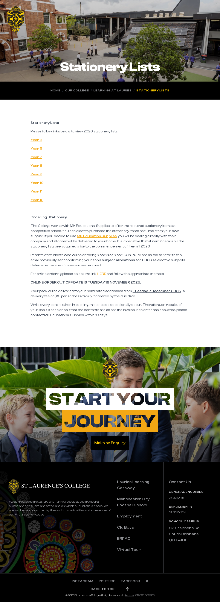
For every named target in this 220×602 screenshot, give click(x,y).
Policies (129, 595)
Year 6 (36, 148)
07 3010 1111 (176, 497)
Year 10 (37, 183)
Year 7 (36, 157)
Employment (129, 516)
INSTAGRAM (82, 581)
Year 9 (36, 174)
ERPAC (123, 538)
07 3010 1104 (177, 512)
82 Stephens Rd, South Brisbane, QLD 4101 (184, 534)
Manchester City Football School (133, 502)
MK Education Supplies (97, 236)
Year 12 (37, 200)
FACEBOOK (130, 581)
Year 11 (36, 191)
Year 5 (36, 140)
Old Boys (125, 527)
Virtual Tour (129, 549)
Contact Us (180, 482)
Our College (77, 90)
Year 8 (36, 166)
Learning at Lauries (112, 90)
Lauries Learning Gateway (133, 485)
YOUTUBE (107, 581)
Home (55, 90)
